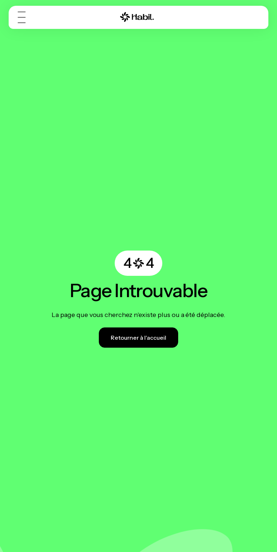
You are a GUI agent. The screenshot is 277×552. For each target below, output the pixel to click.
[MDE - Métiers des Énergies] (137, 17)
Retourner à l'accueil (138, 337)
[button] (23, 17)
